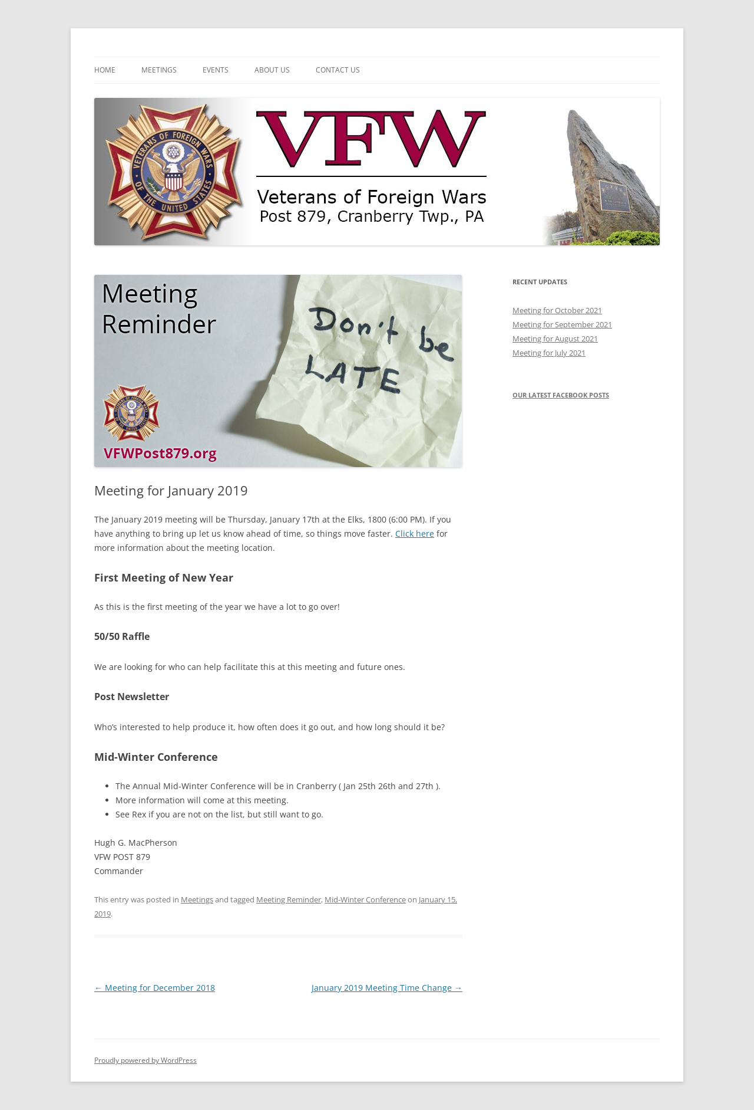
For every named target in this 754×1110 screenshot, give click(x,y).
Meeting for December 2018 (154, 987)
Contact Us (338, 70)
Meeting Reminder (288, 899)
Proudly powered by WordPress (145, 1060)
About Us (272, 70)
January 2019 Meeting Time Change (387, 987)
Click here (414, 533)
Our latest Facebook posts (560, 394)
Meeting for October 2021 (557, 310)
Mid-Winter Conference (365, 899)
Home (104, 70)
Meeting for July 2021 (549, 352)
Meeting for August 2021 (555, 338)
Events (216, 70)
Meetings (159, 70)
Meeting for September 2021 (562, 324)
